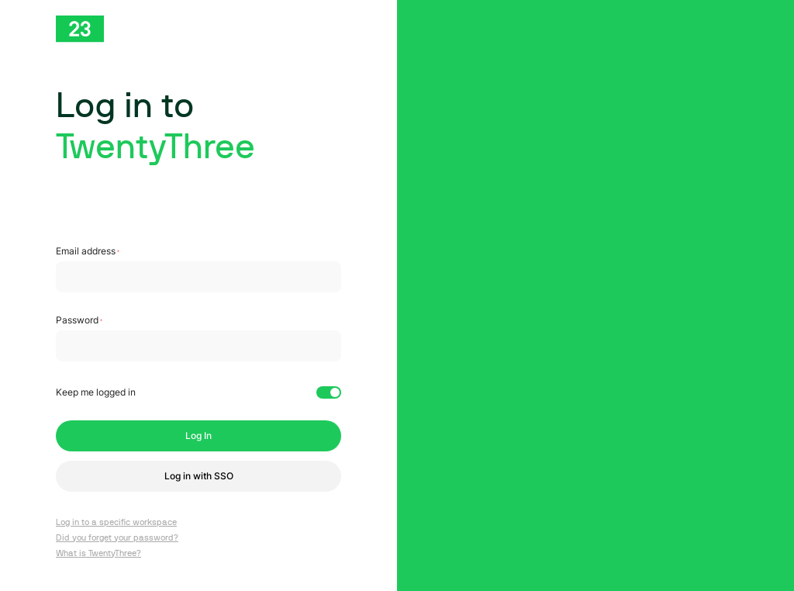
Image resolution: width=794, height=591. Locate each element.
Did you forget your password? (117, 538)
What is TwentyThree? (98, 553)
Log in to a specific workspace (116, 522)
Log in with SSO (198, 476)
